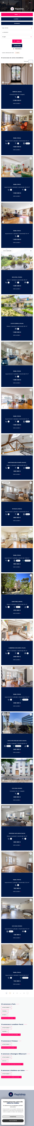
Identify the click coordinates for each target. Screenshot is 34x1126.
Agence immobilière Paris (8, 52)
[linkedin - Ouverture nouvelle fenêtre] (19, 1120)
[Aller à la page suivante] (27, 993)
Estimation (17, 23)
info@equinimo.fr (16, 1109)
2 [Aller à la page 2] (13, 993)
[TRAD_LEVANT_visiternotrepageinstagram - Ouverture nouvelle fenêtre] (15, 1120)
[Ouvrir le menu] (3, 2)
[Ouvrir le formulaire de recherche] (17, 41)
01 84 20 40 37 (16, 1106)
